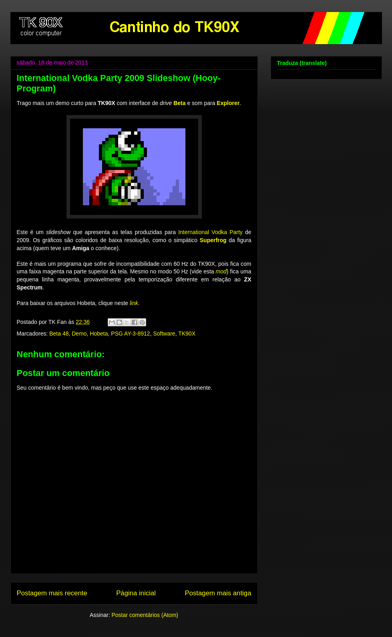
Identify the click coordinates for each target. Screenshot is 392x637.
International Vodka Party (210, 232)
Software (164, 333)
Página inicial (136, 593)
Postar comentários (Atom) (144, 615)
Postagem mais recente (52, 593)
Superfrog (213, 240)
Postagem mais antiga (218, 593)
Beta (179, 103)
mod (221, 271)
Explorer (228, 103)
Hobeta (99, 333)
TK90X (186, 333)
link (134, 303)
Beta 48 (58, 333)
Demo (79, 333)
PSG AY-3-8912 (130, 333)
